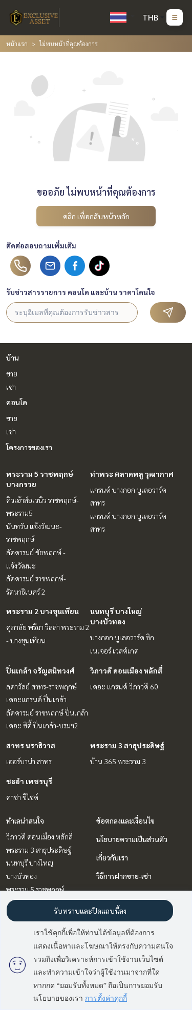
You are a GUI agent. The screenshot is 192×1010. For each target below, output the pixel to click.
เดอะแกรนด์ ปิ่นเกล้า (36, 699)
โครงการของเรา (29, 447)
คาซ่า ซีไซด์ (22, 797)
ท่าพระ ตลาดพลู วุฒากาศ (132, 473)
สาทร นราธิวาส (30, 745)
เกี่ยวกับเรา (112, 857)
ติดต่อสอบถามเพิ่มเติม (41, 245)
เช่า (11, 386)
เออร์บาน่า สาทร (29, 761)
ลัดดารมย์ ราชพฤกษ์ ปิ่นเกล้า (47, 712)
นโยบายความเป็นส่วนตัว (131, 839)
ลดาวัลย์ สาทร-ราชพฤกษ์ (41, 686)
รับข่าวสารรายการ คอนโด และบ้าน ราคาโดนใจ (80, 292)
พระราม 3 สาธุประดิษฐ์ (127, 745)
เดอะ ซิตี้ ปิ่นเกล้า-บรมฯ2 (42, 725)
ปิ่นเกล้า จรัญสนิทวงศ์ (40, 670)
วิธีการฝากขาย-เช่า (124, 875)
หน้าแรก (17, 43)
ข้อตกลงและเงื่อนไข (125, 820)
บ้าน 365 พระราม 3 (118, 761)
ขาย (11, 373)
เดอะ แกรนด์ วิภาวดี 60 (124, 686)
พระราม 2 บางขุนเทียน (42, 611)
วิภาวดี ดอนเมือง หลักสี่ (126, 670)
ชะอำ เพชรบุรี (29, 781)
